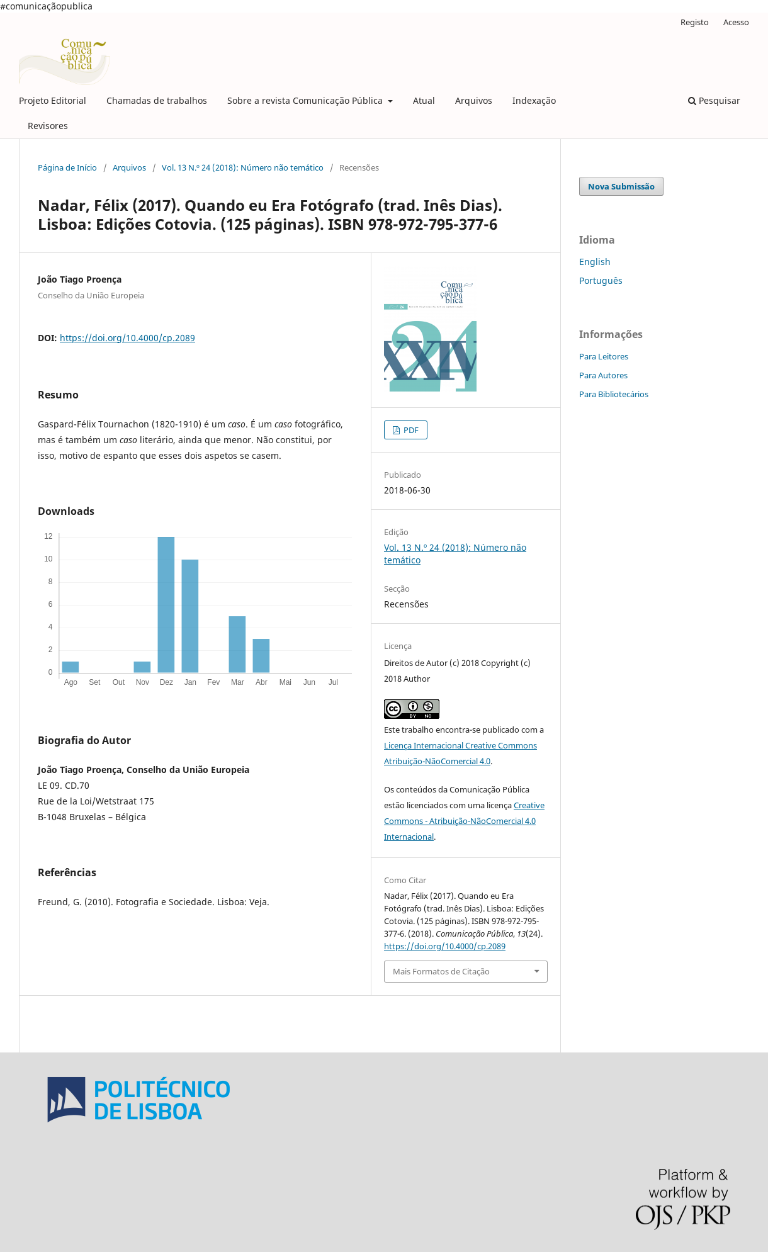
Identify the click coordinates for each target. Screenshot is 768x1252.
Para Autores (603, 375)
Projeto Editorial (52, 100)
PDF (410, 430)
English (595, 262)
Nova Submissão (621, 186)
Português (601, 280)
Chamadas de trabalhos (156, 100)
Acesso (736, 22)
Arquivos (473, 100)
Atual (424, 100)
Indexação (534, 100)
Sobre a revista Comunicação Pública (306, 100)
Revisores (48, 126)
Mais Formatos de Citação (441, 971)
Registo (694, 22)
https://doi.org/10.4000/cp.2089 (127, 338)
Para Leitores (603, 356)
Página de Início (67, 167)
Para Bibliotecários (613, 394)
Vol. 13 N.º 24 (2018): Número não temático (243, 167)
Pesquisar (714, 100)
